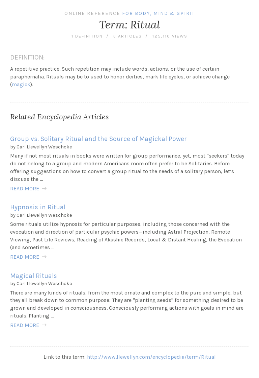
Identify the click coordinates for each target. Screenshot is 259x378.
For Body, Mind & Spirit (158, 13)
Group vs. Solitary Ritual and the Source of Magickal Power (98, 139)
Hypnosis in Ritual (37, 207)
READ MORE (24, 188)
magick (21, 84)
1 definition (87, 36)
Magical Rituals (33, 276)
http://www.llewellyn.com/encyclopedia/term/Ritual (151, 357)
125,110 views (170, 36)
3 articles (127, 36)
